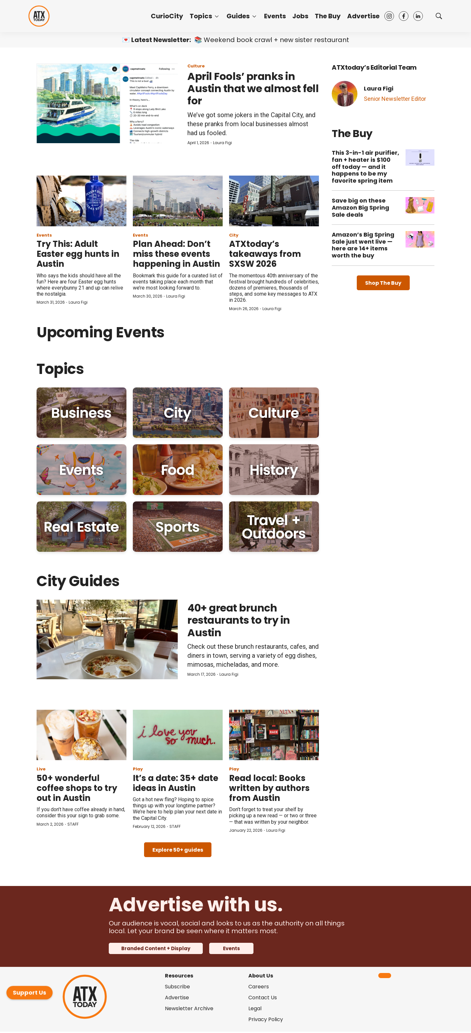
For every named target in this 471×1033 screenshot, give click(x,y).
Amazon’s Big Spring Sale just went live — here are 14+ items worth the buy (363, 244)
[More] (216, 16)
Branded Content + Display (155, 948)
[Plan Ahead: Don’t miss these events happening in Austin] (178, 201)
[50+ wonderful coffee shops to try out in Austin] (81, 735)
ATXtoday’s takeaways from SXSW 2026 (265, 254)
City (233, 235)
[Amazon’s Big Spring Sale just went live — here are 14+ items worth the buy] (420, 239)
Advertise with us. (195, 904)
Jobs (300, 16)
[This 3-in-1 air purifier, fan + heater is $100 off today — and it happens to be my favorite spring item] (420, 157)
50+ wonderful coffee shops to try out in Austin (77, 788)
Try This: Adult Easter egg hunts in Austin (78, 254)
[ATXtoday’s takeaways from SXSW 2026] (274, 201)
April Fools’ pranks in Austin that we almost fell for (253, 88)
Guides (238, 16)
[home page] (39, 15)
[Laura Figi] (344, 94)
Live (41, 769)
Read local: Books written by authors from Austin (269, 788)
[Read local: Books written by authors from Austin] (274, 735)
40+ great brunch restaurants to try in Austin (238, 620)
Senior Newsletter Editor (395, 98)
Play (138, 769)
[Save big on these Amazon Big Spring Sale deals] (420, 205)
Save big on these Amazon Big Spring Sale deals (360, 207)
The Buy (328, 16)
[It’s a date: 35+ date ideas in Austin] (178, 735)
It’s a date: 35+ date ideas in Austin (175, 783)
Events (275, 16)
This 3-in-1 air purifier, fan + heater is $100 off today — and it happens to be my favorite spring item (365, 166)
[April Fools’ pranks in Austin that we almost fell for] (107, 103)
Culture (196, 66)
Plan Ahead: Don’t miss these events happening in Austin (176, 254)
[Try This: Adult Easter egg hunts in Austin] (81, 201)
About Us (260, 976)
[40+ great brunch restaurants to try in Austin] (107, 639)
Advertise (363, 16)
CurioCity (167, 16)
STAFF (73, 824)
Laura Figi (222, 142)
